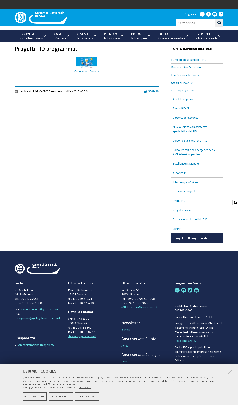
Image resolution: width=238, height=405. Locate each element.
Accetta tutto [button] (60, 397)
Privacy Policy (85, 388)
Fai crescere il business (185, 84)
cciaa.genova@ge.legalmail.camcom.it (37, 327)
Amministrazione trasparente (36, 353)
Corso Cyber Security (186, 126)
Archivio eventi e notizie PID (190, 228)
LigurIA (177, 237)
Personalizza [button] (87, 397)
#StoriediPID (181, 181)
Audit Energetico (183, 108)
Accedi (125, 354)
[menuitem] (31, 36)
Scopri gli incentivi (182, 91)
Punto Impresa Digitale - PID (60, 45)
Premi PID (179, 209)
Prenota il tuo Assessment (187, 76)
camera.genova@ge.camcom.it (39, 318)
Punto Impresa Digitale (191, 58)
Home (17, 45)
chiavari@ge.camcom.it (82, 345)
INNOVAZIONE (30, 45)
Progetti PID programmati (190, 247)
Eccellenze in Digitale (186, 172)
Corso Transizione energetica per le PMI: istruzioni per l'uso (194, 161)
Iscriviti (125, 338)
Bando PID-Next (183, 117)
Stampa (152, 100)
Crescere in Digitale (185, 200)
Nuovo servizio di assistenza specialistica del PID (190, 138)
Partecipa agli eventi (183, 99)
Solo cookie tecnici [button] (34, 397)
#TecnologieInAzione (186, 191)
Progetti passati (183, 219)
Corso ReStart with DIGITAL (190, 149)
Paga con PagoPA (185, 349)
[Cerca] (219, 23)
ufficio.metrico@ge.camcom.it (139, 316)
